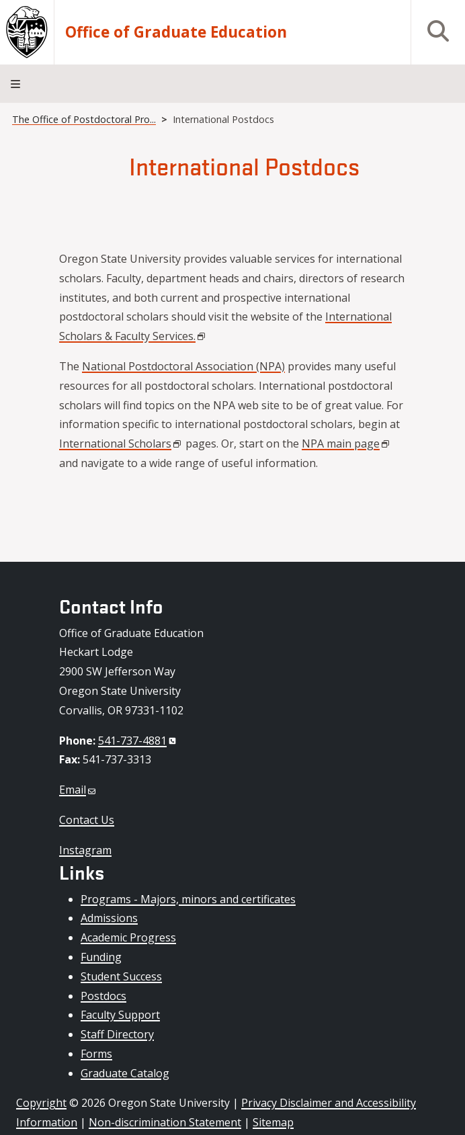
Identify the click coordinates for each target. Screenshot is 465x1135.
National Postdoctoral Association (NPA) (183, 366)
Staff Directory (117, 1034)
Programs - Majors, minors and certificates (188, 899)
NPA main (346, 443)
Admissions (109, 918)
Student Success (121, 976)
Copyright (41, 1102)
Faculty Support (120, 1014)
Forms (96, 1053)
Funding (101, 957)
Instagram (85, 850)
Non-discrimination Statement (165, 1122)
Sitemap (273, 1122)
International (121, 443)
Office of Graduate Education (176, 32)
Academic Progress (128, 937)
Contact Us (86, 819)
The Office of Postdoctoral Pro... (84, 119)
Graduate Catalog (125, 1073)
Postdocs (103, 996)
